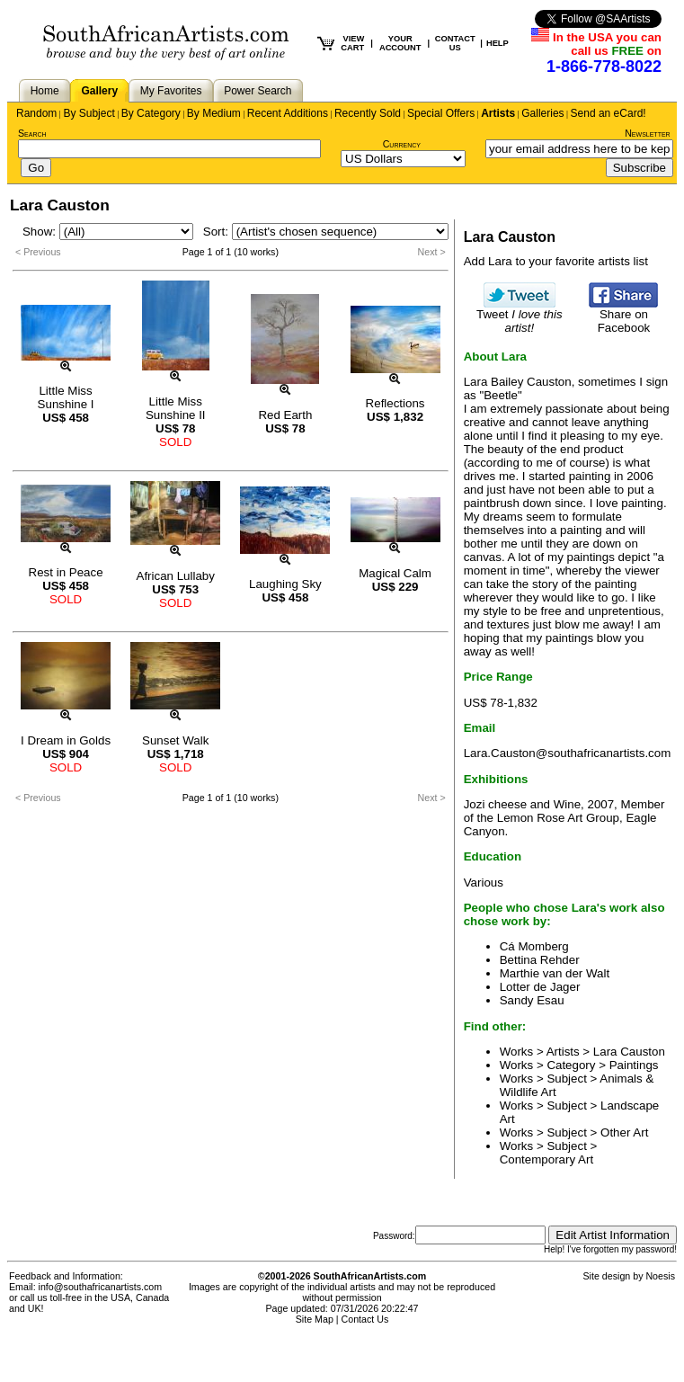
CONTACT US (455, 43)
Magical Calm (395, 573)
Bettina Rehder (540, 960)
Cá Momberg (534, 946)
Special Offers (441, 113)
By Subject (88, 113)
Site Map (314, 1319)
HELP (497, 43)
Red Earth (285, 415)
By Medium (214, 113)
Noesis (660, 1276)
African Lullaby (176, 576)
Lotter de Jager (540, 987)
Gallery (99, 91)
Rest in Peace (66, 572)
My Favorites (171, 91)
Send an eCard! (608, 113)
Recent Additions (287, 113)
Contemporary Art (546, 1159)
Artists (498, 113)
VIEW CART (352, 43)
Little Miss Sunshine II (176, 408)
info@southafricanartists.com (101, 1286)
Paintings (634, 1065)
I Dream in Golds (66, 740)
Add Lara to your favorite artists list (556, 261)
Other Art (624, 1132)
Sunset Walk (175, 740)
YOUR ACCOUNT (400, 43)
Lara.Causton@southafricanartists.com (567, 753)
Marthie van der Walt (554, 973)
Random (36, 113)
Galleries (542, 113)
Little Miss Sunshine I (66, 397)
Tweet (519, 315)
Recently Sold (367, 113)
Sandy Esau (532, 1000)
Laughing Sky (285, 584)
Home (45, 91)
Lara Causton (629, 1051)
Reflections (395, 403)
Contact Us (365, 1319)
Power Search (257, 91)
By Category (151, 113)
